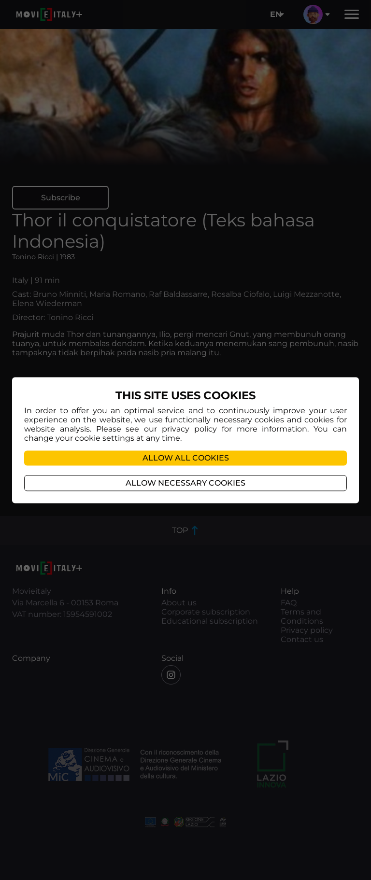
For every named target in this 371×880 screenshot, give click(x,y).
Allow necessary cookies (185, 483)
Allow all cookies (186, 457)
